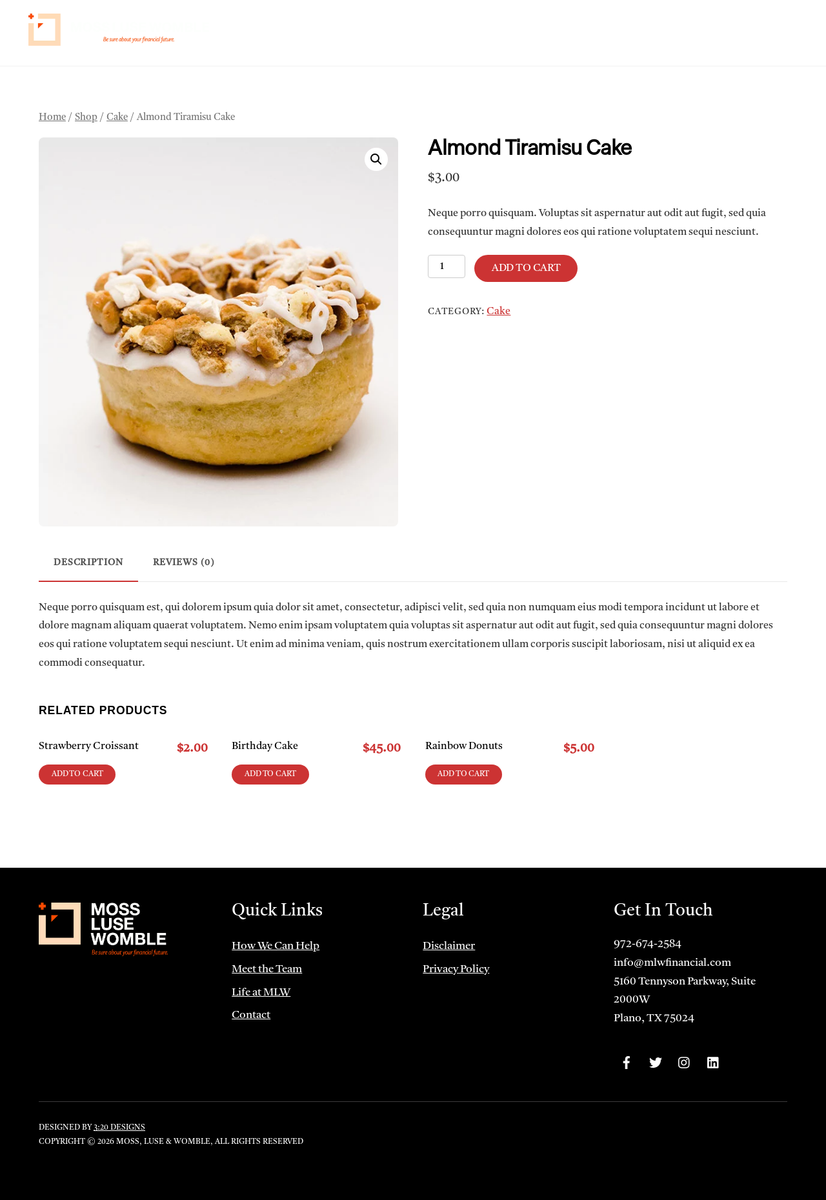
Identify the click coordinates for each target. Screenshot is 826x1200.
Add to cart (526, 268)
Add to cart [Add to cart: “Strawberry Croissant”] (77, 774)
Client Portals (683, 28)
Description (88, 563)
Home (376, 28)
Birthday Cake (265, 746)
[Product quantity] (446, 266)
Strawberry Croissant (89, 746)
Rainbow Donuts (464, 746)
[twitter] (656, 1062)
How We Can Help (443, 28)
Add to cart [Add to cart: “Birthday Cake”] (270, 774)
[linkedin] (714, 1062)
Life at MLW (607, 28)
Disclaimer (449, 946)
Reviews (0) (184, 563)
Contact (764, 28)
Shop (86, 118)
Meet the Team (533, 28)
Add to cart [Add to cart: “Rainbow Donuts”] (463, 774)
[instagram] (685, 1062)
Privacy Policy (456, 969)
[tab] (88, 564)
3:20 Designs (119, 1128)
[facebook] (627, 1062)
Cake (117, 118)
